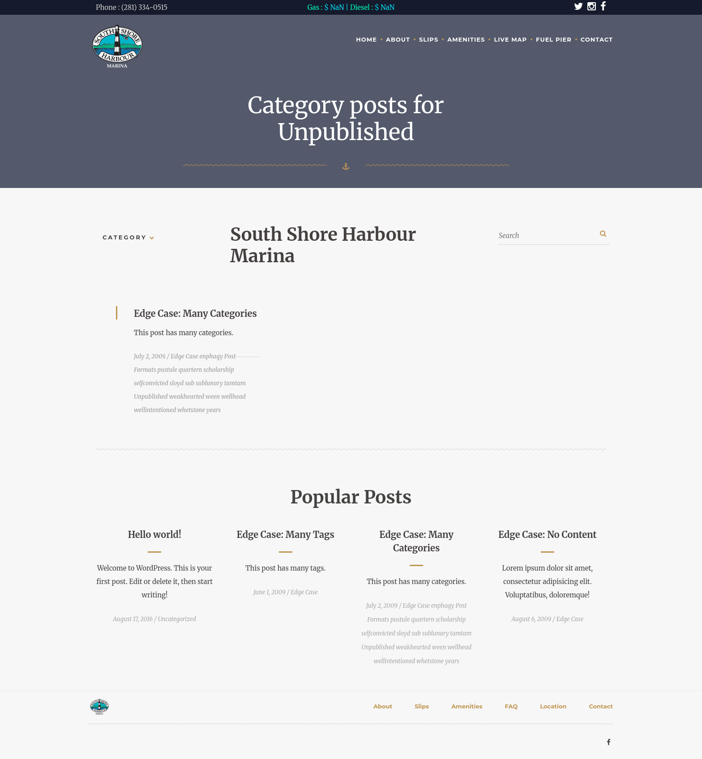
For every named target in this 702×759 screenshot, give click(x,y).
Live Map (510, 39)
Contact (597, 39)
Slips (428, 39)
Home (366, 39)
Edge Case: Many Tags (285, 534)
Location (553, 706)
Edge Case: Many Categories (195, 313)
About (398, 39)
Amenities (466, 39)
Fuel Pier (554, 39)
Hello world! (154, 534)
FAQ (511, 706)
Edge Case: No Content (547, 534)
